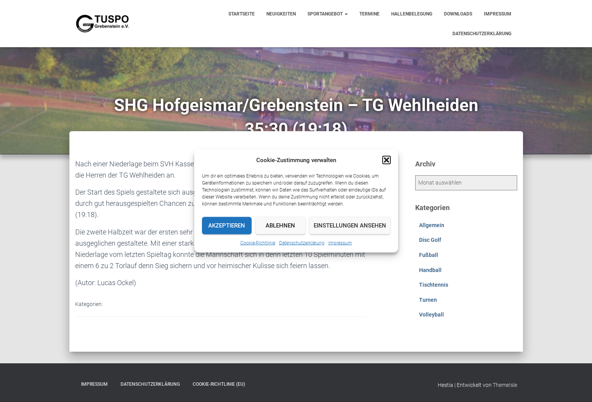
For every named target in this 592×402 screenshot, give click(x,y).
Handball (430, 270)
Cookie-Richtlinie (257, 242)
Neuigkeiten (281, 14)
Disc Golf (430, 240)
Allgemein (431, 225)
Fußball (428, 255)
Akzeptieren (226, 225)
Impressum (340, 242)
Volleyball (431, 314)
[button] (386, 160)
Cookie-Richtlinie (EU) (219, 384)
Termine (369, 14)
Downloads (458, 14)
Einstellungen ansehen (350, 225)
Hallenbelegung (411, 14)
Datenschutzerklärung (301, 242)
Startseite (241, 14)
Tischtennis (433, 285)
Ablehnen (280, 225)
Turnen (428, 300)
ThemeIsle (505, 385)
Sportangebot (327, 14)
